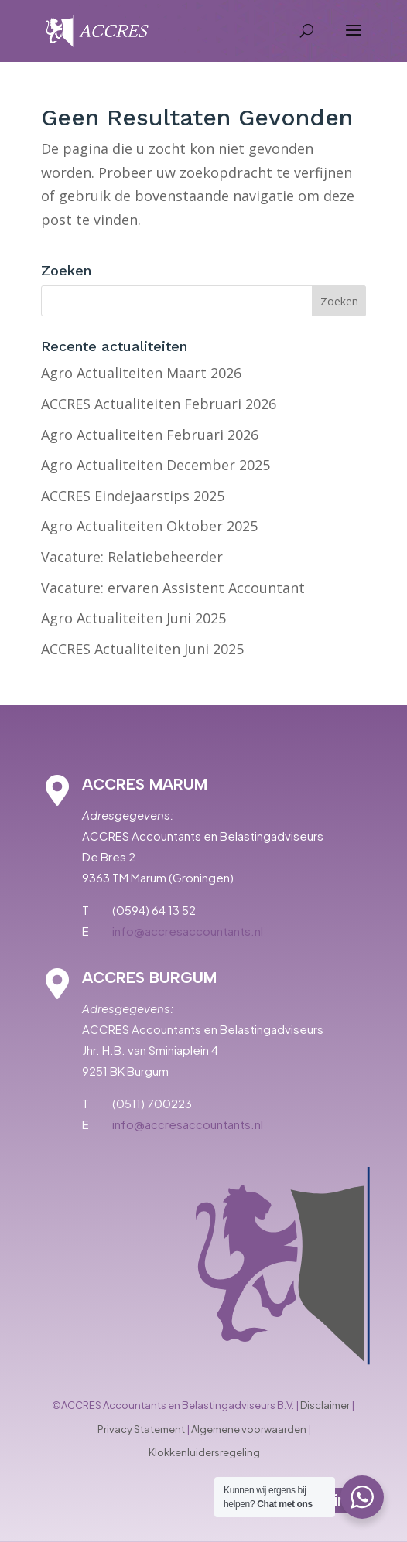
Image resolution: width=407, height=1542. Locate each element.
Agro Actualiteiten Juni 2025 (133, 618)
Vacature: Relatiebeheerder (132, 557)
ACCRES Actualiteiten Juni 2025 (142, 649)
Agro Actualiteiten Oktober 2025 (149, 526)
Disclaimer (325, 1405)
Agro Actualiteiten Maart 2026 (141, 372)
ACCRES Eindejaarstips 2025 (132, 495)
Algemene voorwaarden (248, 1429)
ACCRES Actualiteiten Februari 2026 (158, 403)
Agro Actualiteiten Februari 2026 (149, 434)
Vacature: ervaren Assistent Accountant (173, 587)
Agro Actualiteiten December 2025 (155, 464)
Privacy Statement (141, 1429)
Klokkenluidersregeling (204, 1452)
